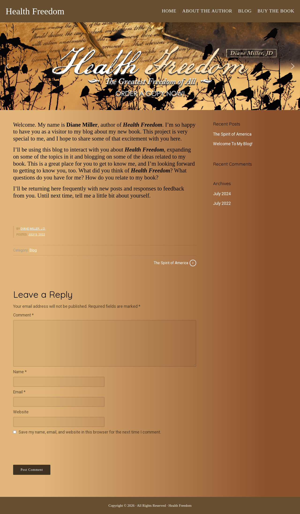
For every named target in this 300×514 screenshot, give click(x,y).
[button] (150, 66)
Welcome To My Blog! (232, 143)
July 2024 (222, 193)
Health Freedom (35, 11)
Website (21, 412)
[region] (150, 66)
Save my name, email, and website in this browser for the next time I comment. (90, 432)
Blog (33, 250)
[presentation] (48, 449)
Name (20, 371)
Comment (23, 315)
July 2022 (222, 203)
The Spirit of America (232, 134)
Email (19, 392)
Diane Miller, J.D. (33, 228)
